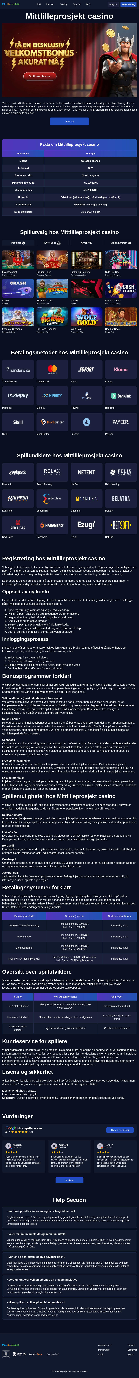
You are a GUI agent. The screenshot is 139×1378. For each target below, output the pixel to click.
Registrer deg (128, 4)
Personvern (103, 1350)
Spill (39, 4)
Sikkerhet (132, 1350)
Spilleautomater (120, 243)
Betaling (63, 4)
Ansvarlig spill (104, 1345)
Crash (86, 243)
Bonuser (50, 4)
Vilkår (101, 1354)
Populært (18, 243)
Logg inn (113, 4)
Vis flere (69, 1180)
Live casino (52, 243)
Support (76, 4)
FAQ (88, 4)
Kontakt (131, 1345)
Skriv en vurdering (120, 1130)
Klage (130, 1354)
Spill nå (69, 121)
